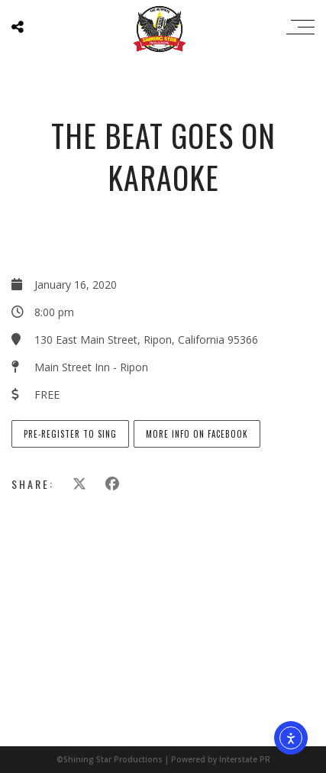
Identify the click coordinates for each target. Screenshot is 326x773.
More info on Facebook (197, 434)
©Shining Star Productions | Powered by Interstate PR (163, 759)
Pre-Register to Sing (70, 434)
